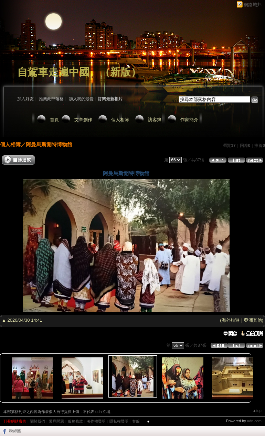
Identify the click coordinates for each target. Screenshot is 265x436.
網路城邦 (253, 4)
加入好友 (25, 98)
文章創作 (83, 119)
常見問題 (56, 421)
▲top (257, 411)
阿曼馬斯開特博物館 (49, 144)
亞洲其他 (253, 320)
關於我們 (37, 421)
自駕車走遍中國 (53, 72)
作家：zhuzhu (29, 81)
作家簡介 (189, 119)
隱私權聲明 (118, 421)
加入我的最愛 (81, 98)
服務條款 (75, 421)
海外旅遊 (231, 320)
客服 (136, 421)
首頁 (54, 119)
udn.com (254, 421)
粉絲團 (15, 430)
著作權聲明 (96, 421)
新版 (120, 72)
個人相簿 (120, 119)
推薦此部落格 (51, 98)
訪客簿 (154, 119)
